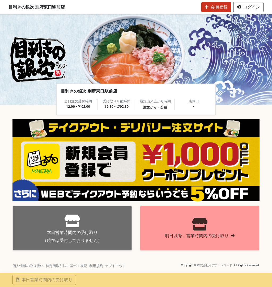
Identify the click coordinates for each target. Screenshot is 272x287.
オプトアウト (115, 266)
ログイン (248, 7)
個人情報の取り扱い (28, 266)
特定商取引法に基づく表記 (66, 266)
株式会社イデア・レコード (214, 265)
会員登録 (216, 7)
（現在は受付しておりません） (72, 229)
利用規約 (96, 266)
